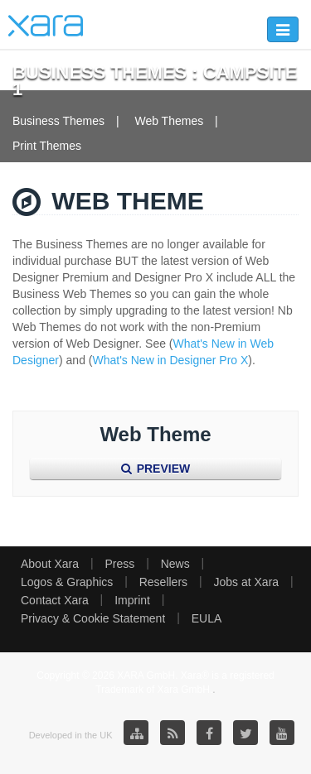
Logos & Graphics (67, 582)
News (175, 563)
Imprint (132, 600)
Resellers (163, 582)
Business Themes (58, 120)
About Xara (50, 563)
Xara (45, 25)
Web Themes (168, 120)
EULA (207, 618)
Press (119, 563)
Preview (155, 468)
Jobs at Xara (246, 582)
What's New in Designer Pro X (171, 360)
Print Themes (46, 145)
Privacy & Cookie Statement (93, 618)
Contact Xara (55, 600)
